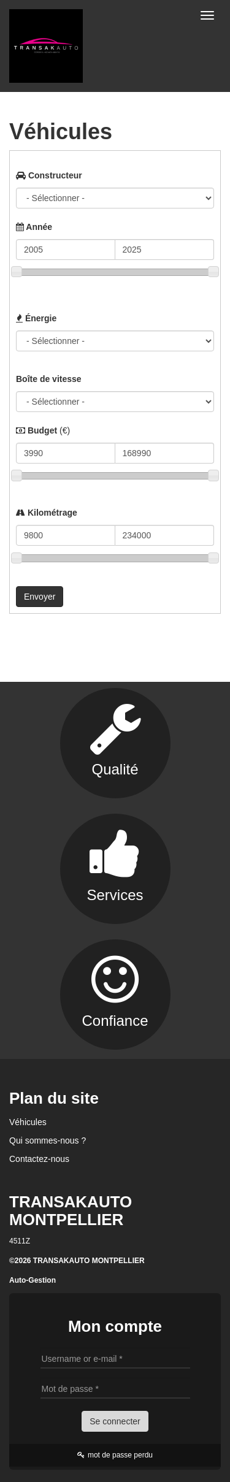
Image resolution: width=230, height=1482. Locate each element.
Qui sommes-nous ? (47, 1140)
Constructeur (49, 175)
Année (34, 227)
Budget (43, 430)
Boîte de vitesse (49, 379)
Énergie (36, 318)
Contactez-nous (39, 1159)
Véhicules (28, 1122)
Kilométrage (46, 513)
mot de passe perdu (115, 1455)
